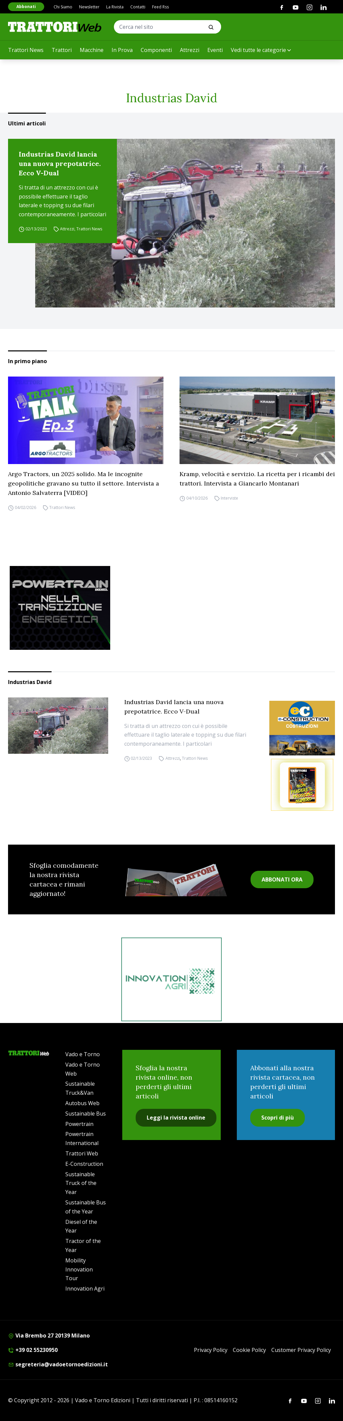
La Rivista (115, 7)
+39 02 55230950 (33, 1350)
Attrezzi (189, 50)
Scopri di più (277, 1117)
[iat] (171, 979)
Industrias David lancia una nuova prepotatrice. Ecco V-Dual (60, 163)
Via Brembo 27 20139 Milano (49, 1335)
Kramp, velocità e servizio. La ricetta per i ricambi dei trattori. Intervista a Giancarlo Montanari (257, 478)
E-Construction (84, 1164)
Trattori (62, 50)
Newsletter (89, 7)
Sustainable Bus (85, 1113)
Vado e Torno (82, 1054)
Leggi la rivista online (176, 1117)
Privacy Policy (210, 1350)
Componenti (156, 50)
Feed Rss (160, 7)
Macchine (92, 50)
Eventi (215, 50)
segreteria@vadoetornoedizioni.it (58, 1364)
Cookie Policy (249, 1350)
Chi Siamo (63, 7)
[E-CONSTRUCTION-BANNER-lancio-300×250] (302, 728)
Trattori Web (81, 1153)
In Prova (122, 50)
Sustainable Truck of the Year (80, 1183)
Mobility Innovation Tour (79, 1269)
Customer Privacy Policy (301, 1350)
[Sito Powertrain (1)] (171, 608)
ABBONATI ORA (282, 879)
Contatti (137, 7)
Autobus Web (82, 1103)
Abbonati (26, 6)
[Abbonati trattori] (302, 785)
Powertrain (79, 1124)
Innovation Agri (85, 1288)
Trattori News (26, 50)
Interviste (229, 498)
